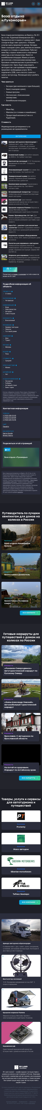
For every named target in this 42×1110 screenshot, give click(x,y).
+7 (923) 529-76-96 (9, 420)
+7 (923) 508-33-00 (9, 416)
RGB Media (32, 1103)
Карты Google (8, 433)
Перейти (6, 427)
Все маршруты (30, 778)
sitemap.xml (32, 1101)
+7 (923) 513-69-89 (9, 418)
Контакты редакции (11, 1101)
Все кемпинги (30, 613)
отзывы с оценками (19, 274)
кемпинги (20, 492)
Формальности (23, 1101)
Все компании (30, 902)
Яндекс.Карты (8, 435)
